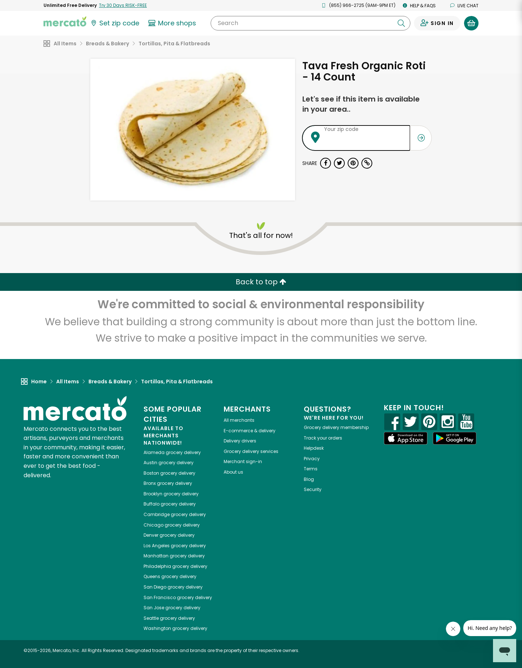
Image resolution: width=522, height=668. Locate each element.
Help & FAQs (419, 6)
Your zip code (341, 129)
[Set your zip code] (114, 23)
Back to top (261, 282)
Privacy (312, 458)
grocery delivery (172, 452)
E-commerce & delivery (250, 431)
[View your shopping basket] (471, 23)
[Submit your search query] (401, 23)
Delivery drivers (240, 441)
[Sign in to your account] (437, 23)
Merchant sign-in (243, 461)
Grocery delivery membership (336, 427)
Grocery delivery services (251, 451)
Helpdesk (314, 448)
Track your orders (323, 438)
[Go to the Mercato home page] (65, 21)
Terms (311, 469)
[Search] (310, 23)
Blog (309, 479)
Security (313, 489)
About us (233, 472)
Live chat (464, 6)
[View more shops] (173, 23)
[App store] (405, 438)
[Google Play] (454, 438)
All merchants (239, 420)
